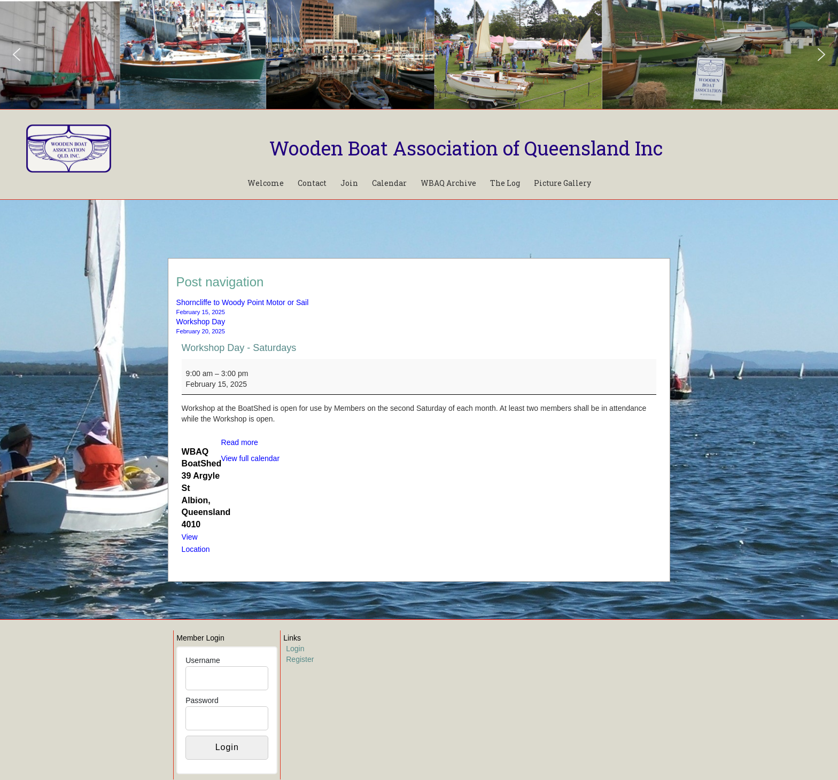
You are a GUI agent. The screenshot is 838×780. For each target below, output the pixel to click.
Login (295, 648)
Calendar (389, 183)
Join (349, 183)
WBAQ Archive (448, 183)
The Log (505, 183)
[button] (16, 54)
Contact (312, 183)
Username (202, 660)
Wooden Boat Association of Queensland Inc (466, 148)
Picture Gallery (562, 183)
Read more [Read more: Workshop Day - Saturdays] (239, 442)
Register (300, 659)
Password (201, 700)
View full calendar (250, 458)
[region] (419, 54)
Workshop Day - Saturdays (239, 347)
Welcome (265, 183)
